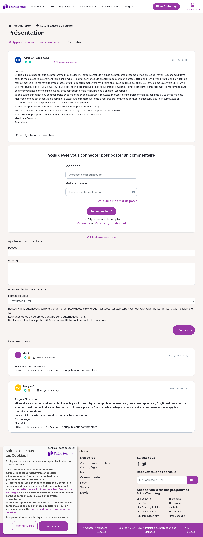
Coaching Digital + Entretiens (95, 463)
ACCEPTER (53, 526)
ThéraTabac (175, 498)
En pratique (65, 6)
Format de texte (18, 295)
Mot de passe (76, 183)
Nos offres (87, 457)
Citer (19, 135)
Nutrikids (173, 507)
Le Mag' (126, 6)
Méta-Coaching (177, 516)
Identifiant (73, 166)
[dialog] (40, 490)
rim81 (26, 353)
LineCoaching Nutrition (149, 507)
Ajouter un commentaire (39, 135)
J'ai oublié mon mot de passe (117, 201)
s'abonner (83, 223)
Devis (84, 492)
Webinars (85, 487)
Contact (89, 528)
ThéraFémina (176, 511)
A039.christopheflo (37, 57)
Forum (83, 482)
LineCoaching (144, 498)
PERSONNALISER (25, 526)
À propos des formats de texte (27, 289)
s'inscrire (54, 370)
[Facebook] (138, 464)
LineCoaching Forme (148, 511)
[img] (133, 191)
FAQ (82, 471)
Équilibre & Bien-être (148, 516)
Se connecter (35, 370)
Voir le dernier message (101, 237)
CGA (132, 528)
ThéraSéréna (143, 503)
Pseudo (13, 247)
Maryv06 (28, 386)
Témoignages (85, 6)
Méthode (36, 6)
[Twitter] (144, 464)
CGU (140, 528)
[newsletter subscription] (192, 480)
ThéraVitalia (175, 503)
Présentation (80, 451)
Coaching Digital (89, 467)
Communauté (107, 6)
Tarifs (51, 6)
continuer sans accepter (61, 448)
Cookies (122, 528)
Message (13, 260)
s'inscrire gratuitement (110, 223)
